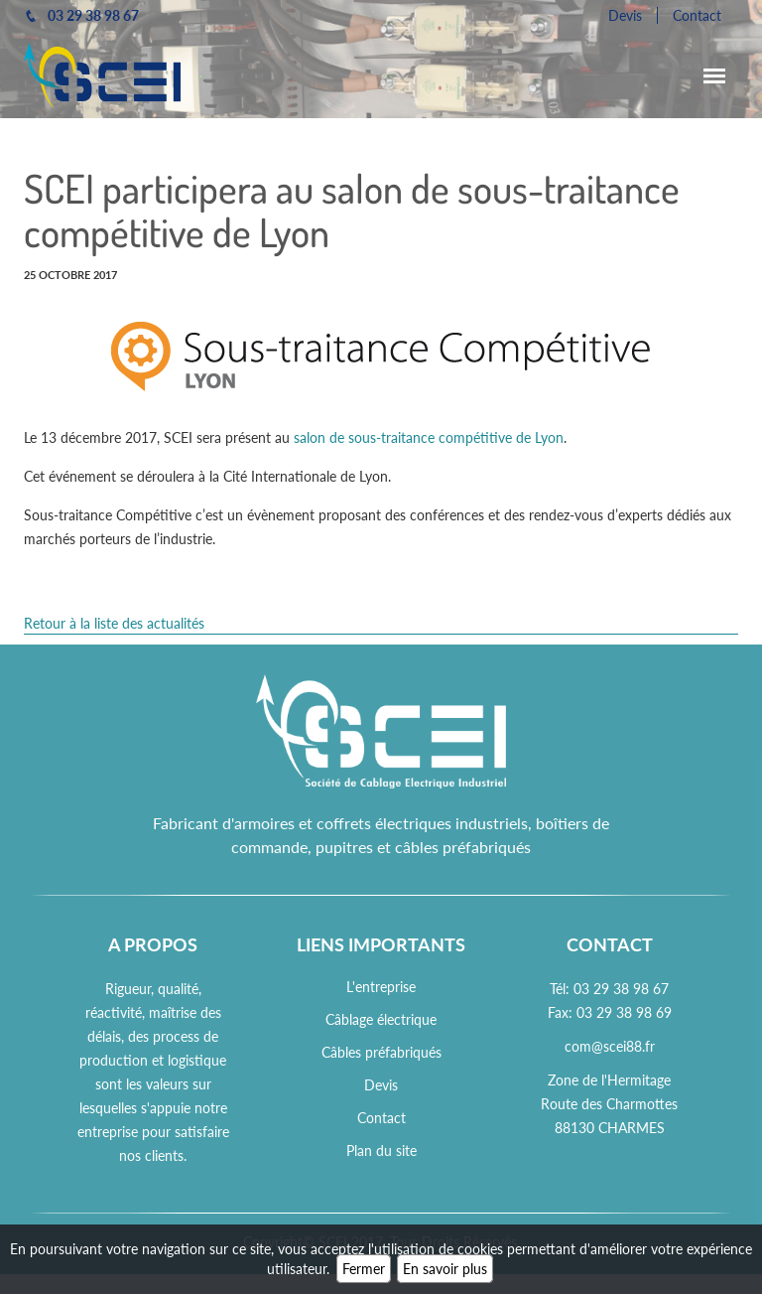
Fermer (363, 1268)
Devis (625, 15)
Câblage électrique (381, 1019)
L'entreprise (381, 986)
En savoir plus (445, 1268)
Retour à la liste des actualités (114, 623)
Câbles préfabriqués (381, 1052)
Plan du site (381, 1150)
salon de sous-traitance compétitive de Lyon (429, 437)
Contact (697, 15)
